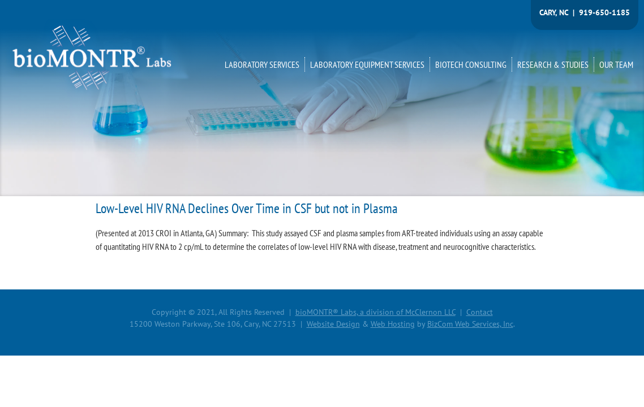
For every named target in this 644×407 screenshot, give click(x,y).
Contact (479, 312)
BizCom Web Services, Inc (470, 324)
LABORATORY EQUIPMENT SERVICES (367, 64)
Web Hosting (393, 324)
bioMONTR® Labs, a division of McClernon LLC (375, 312)
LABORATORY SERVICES (262, 64)
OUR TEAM (616, 64)
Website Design (333, 324)
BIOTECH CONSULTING (470, 64)
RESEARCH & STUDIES (553, 64)
